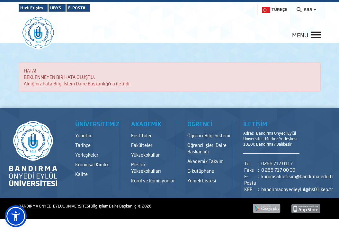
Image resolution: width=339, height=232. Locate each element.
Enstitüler (141, 135)
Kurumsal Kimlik (92, 164)
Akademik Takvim (205, 161)
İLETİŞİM (255, 124)
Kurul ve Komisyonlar (153, 180)
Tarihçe (83, 144)
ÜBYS (65, 8)
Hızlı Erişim (34, 8)
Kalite (81, 173)
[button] (15, 216)
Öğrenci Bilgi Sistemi (208, 135)
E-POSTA (95, 8)
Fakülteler (141, 144)
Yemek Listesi (201, 180)
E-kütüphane (200, 170)
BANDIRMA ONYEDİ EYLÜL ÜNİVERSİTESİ (55, 206)
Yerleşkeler (86, 154)
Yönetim (84, 135)
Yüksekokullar (145, 154)
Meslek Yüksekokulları (146, 167)
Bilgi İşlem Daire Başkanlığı (114, 206)
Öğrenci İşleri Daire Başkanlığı (207, 148)
